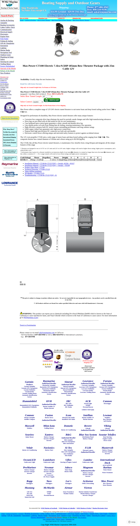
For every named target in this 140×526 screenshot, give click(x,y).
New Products (82, 517)
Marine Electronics (88, 511)
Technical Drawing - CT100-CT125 (37, 169)
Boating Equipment (74, 511)
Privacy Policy (60, 519)
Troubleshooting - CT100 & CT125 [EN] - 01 (41, 175)
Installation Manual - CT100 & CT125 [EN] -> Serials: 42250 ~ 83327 (49, 163)
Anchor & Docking (30, 20)
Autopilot (21, 513)
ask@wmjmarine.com (46, 333)
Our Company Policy (49, 519)
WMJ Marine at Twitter (84, 508)
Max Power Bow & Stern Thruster (61, 20)
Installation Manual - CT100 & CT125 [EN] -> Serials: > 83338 (47, 165)
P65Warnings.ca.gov (31, 318)
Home (22, 20)
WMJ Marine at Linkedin (67, 508)
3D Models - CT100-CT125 (34, 173)
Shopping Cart (70, 519)
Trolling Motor (110, 515)
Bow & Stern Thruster (43, 20)
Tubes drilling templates (33, 171)
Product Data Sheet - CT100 (35, 167)
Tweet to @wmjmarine (28, 325)
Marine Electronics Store (100, 508)
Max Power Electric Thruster (81, 20)
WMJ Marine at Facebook (49, 508)
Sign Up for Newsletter (10, 118)
